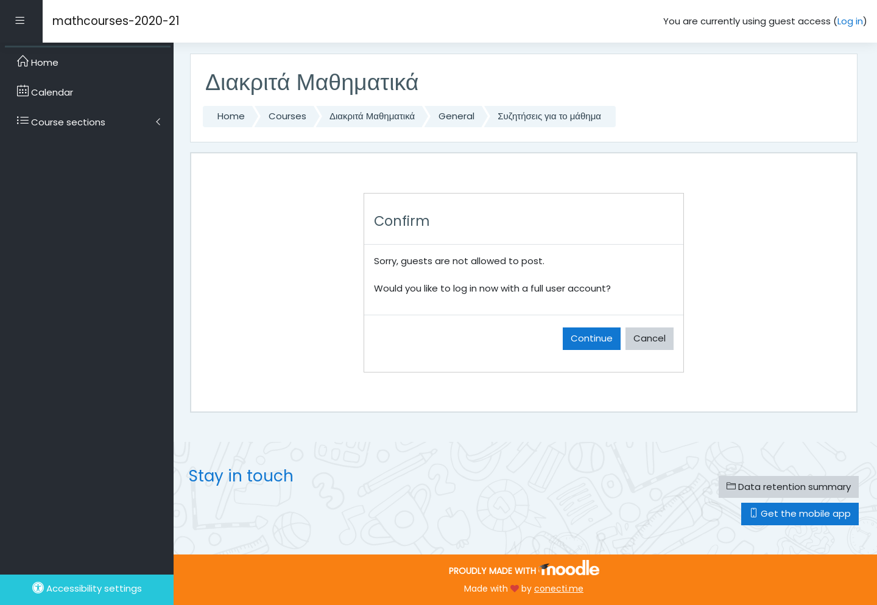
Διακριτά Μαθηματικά (372, 116)
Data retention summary (789, 486)
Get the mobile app (800, 513)
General (456, 116)
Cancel (649, 338)
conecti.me (558, 588)
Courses (287, 116)
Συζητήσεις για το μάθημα (549, 116)
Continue (592, 338)
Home (231, 116)
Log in (850, 21)
